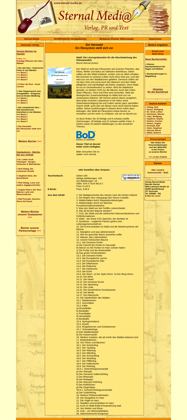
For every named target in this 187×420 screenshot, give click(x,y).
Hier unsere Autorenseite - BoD (157, 171)
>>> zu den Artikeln (158, 157)
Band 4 (24, 121)
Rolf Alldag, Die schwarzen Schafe (25, 170)
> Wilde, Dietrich (153, 133)
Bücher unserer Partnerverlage (30, 229)
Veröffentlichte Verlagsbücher (70, 38)
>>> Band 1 (22, 72)
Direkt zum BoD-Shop (158, 52)
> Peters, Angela (153, 123)
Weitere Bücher (30, 141)
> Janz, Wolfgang (153, 116)
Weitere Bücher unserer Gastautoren (30, 214)
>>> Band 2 (22, 75)
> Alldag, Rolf (151, 107)
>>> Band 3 (22, 77)
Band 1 (24, 114)
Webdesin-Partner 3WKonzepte (116, 38)
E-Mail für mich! (153, 196)
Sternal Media (31, 38)
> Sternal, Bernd (153, 130)
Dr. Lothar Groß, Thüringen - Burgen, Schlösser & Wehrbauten (29, 161)
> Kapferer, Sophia (154, 119)
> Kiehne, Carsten (153, 121)
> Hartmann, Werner (155, 114)
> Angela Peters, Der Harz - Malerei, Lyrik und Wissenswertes (29, 192)
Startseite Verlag (30, 45)
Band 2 (24, 117)
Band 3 (24, 119)
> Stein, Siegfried (153, 128)
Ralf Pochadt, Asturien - (29, 199)
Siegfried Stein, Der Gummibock (27, 177)
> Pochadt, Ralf (152, 126)
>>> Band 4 (22, 79)
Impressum (155, 38)
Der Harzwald (24, 126)
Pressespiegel (158, 139)
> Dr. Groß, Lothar (154, 112)
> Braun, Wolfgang (154, 109)
